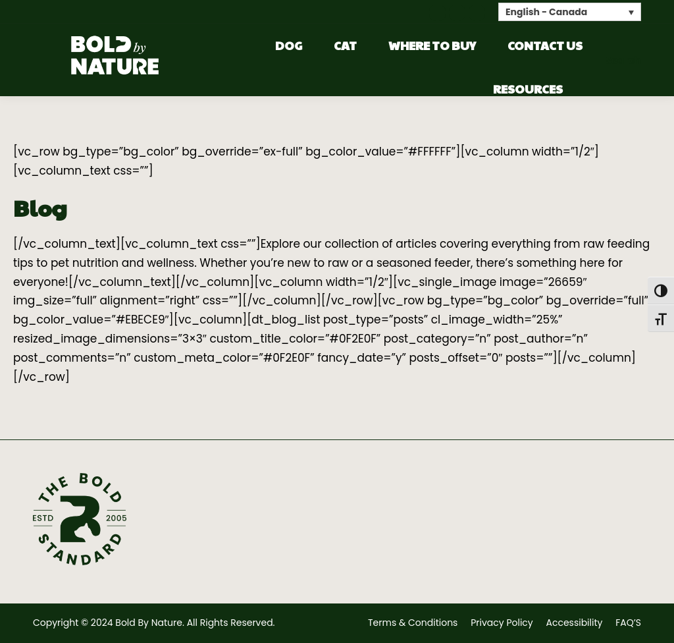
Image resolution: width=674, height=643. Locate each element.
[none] (569, 11)
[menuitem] (569, 11)
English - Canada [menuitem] (546, 12)
